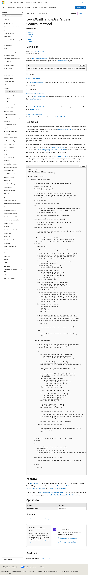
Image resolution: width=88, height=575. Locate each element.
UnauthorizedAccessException (35, 94)
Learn (28, 13)
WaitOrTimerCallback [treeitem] (9, 278)
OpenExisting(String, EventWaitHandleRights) (52, 150)
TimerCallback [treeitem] (7, 256)
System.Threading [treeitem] (9, 23)
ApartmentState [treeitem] (8, 30)
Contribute (32, 571)
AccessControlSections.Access (66, 486)
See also (30, 41)
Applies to (30, 39)
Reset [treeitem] (8, 98)
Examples (30, 34)
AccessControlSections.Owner (35, 488)
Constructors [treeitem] (8, 85)
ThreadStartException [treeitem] (9, 240)
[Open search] (79, 2)
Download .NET (80, 7)
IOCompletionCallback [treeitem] (10, 124)
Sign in (84, 2)
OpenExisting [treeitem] (10, 95)
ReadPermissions (35, 99)
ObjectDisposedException (34, 114)
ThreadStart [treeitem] (7, 236)
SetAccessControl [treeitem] (11, 105)
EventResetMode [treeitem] (8, 75)
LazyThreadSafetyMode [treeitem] (10, 131)
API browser (41, 13)
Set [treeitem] (7, 101)
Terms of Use (65, 571)
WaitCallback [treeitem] (7, 263)
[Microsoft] (3, 2)
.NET (34, 13)
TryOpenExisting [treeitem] (11, 108)
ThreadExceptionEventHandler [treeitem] (12, 217)
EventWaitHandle (62, 60)
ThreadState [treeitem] (7, 243)
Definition (30, 32)
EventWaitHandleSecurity (39, 58)
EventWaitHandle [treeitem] (10, 81)
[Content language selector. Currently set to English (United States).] (9, 567)
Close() (31, 117)
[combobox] (12, 15)
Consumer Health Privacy (51, 571)
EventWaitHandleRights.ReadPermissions (52, 492)
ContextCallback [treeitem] (8, 68)
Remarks (30, 37)
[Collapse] (22, 12)
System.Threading (39, 51)
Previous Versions (16, 571)
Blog (24, 571)
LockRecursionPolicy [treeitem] (9, 141)
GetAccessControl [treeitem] (11, 91)
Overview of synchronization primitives (42, 519)
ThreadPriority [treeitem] (7, 233)
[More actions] (85, 13)
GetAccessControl (62, 156)
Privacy (39, 571)
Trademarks (74, 571)
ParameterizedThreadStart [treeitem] (11, 164)
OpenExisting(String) (64, 129)
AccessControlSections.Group (58, 488)
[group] (56, 69)
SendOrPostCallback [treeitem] (9, 190)
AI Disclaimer (5, 571)
